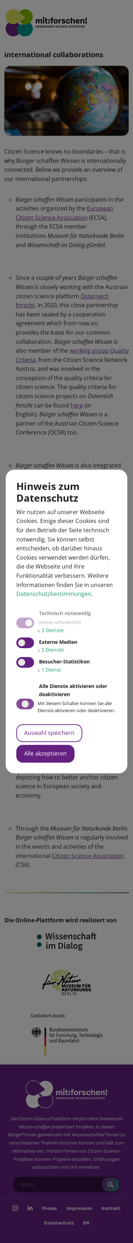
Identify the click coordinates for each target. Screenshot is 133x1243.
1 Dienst (49, 669)
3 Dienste (51, 630)
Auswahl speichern (49, 733)
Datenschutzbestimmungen (53, 594)
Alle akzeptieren (45, 753)
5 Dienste (51, 649)
